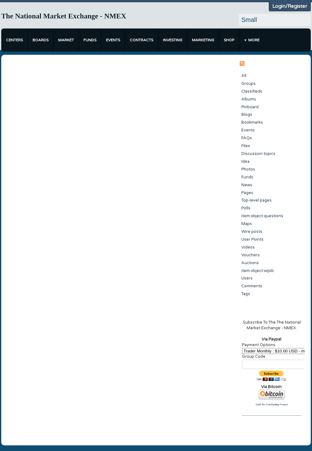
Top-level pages (256, 200)
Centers (14, 40)
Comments (251, 286)
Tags (245, 293)
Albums (248, 99)
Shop (229, 40)
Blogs (246, 114)
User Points (252, 239)
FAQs (246, 138)
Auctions (250, 262)
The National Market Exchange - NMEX (63, 16)
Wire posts (251, 231)
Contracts (141, 40)
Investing (172, 40)
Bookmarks (252, 122)
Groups (248, 83)
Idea (245, 161)
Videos (248, 247)
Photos (248, 169)
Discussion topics (258, 153)
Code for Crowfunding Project (272, 404)
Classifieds (251, 91)
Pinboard (250, 107)
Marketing (203, 40)
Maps (246, 223)
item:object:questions (262, 215)
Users (247, 278)
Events (113, 40)
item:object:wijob (257, 270)
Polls (245, 208)
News (246, 184)
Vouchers (250, 255)
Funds (89, 40)
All (243, 75)
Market (66, 40)
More (253, 40)
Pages (247, 192)
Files (245, 145)
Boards (40, 40)
